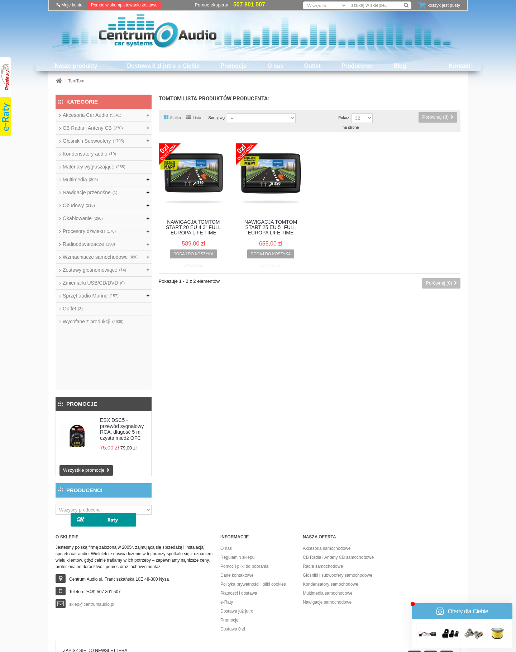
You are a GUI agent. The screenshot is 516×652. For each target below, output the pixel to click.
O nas (275, 66)
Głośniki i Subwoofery (93, 141)
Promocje (233, 66)
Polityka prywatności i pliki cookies (253, 538)
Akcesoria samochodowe (326, 502)
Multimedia (80, 179)
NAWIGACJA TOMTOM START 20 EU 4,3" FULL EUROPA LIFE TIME (193, 227)
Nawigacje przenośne (90, 192)
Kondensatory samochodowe (330, 538)
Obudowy (79, 205)
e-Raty (226, 556)
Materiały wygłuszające (94, 167)
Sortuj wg (216, 117)
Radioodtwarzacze (89, 244)
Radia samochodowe (323, 520)
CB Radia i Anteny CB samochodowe (338, 511)
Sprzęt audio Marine (91, 296)
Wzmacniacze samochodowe (101, 257)
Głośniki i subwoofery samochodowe (337, 529)
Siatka (172, 117)
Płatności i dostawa (238, 547)
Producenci (357, 66)
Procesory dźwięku (89, 231)
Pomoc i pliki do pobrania (244, 520)
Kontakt (459, 66)
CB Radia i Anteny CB (93, 128)
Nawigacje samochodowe (327, 556)
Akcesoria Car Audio (92, 115)
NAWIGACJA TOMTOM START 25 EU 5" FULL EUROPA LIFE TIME (270, 227)
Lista (193, 117)
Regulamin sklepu (237, 511)
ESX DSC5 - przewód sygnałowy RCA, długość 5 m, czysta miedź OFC (122, 367)
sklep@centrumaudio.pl (91, 558)
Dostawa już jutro (236, 565)
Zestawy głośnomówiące (94, 270)
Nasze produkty (75, 66)
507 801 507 (249, 4)
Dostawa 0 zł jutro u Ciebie (163, 66)
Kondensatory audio (89, 154)
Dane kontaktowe (237, 529)
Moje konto (69, 5)
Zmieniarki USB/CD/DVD (94, 283)
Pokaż (343, 117)
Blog (399, 66)
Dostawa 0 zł (232, 583)
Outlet (312, 66)
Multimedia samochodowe (328, 547)
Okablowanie (83, 218)
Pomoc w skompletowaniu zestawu (124, 5)
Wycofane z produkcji (93, 321)
